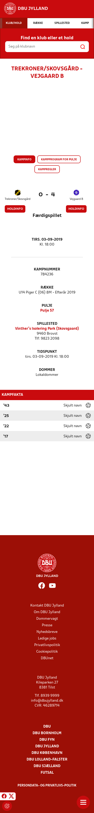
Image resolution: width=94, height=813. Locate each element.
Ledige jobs (47, 638)
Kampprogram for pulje (59, 159)
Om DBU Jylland (47, 612)
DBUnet (47, 658)
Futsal (47, 773)
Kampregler (47, 169)
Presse (47, 625)
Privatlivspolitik (47, 645)
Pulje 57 (47, 310)
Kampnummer (47, 269)
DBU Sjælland (47, 766)
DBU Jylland (47, 746)
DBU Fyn (47, 740)
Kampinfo (24, 159)
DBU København (47, 753)
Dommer (47, 370)
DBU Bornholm (47, 733)
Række (47, 287)
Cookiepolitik (47, 651)
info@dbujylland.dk (47, 700)
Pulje (47, 305)
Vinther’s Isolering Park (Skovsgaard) (47, 329)
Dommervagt (47, 619)
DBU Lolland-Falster (47, 759)
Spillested (47, 324)
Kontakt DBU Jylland (47, 605)
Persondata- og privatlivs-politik (47, 785)
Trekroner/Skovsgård (18, 199)
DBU (47, 726)
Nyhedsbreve (47, 632)
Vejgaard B (76, 199)
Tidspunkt (47, 352)
